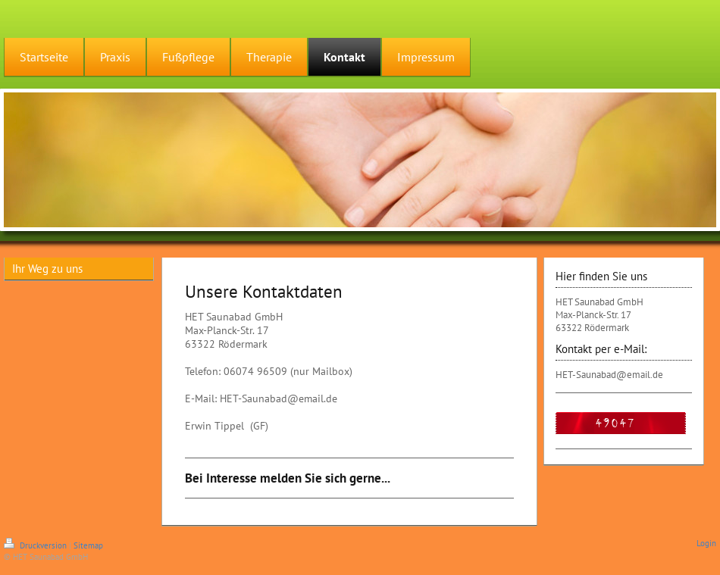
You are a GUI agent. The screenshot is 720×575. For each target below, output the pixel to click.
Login (706, 543)
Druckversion (36, 545)
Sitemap (88, 545)
